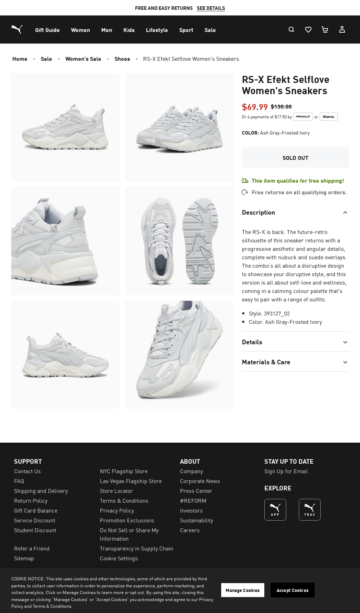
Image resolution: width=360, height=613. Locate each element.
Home (19, 58)
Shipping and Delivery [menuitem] (41, 490)
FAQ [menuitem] (19, 480)
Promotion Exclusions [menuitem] (127, 520)
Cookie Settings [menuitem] (119, 558)
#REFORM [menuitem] (193, 500)
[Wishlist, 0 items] (308, 29)
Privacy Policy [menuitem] (117, 510)
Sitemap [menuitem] (24, 558)
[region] (180, 590)
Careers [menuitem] (190, 530)
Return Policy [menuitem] (30, 500)
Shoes (122, 58)
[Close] (348, 590)
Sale (46, 58)
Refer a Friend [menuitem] (32, 548)
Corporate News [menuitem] (200, 480)
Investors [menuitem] (191, 510)
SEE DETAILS (211, 7)
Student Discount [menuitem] (35, 530)
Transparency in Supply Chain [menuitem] (136, 548)
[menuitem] (47, 29)
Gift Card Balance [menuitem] (35, 510)
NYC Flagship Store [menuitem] (124, 471)
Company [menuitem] (191, 471)
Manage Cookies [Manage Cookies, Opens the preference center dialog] (243, 590)
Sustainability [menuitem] (196, 520)
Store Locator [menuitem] (116, 490)
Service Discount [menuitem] (34, 520)
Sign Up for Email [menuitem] (286, 471)
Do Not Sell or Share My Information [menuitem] (129, 534)
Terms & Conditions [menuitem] (124, 500)
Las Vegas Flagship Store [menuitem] (131, 480)
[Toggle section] (295, 212)
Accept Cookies (293, 590)
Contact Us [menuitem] (27, 471)
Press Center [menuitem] (196, 490)
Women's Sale (83, 58)
